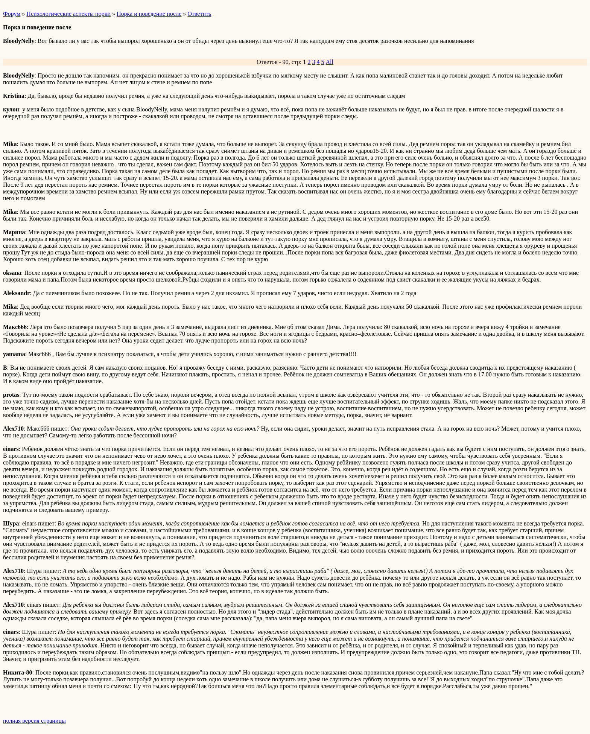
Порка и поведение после (149, 14)
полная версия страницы (34, 720)
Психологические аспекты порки (68, 14)
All (329, 62)
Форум (11, 14)
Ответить (199, 14)
